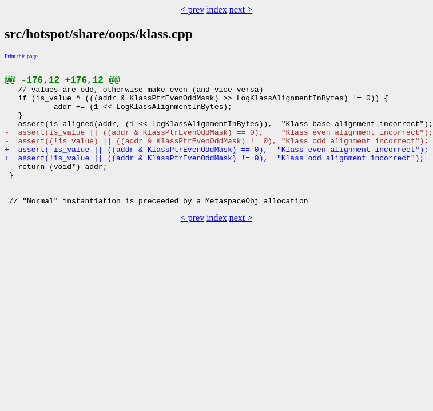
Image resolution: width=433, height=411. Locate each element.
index (216, 9)
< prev (192, 9)
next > (241, 9)
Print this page (21, 56)
